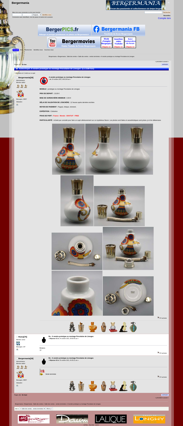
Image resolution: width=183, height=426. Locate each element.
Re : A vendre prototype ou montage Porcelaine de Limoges (71, 336)
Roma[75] (22, 337)
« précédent (159, 61)
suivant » (166, 61)
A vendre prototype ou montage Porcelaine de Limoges (69, 77)
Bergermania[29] (25, 77)
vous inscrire (36, 12)
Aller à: (17, 408)
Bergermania (20, 2)
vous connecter (23, 12)
